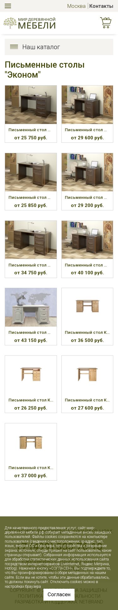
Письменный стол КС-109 (87, 399)
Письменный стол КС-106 (30, 399)
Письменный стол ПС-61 (30, 332)
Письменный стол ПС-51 (30, 129)
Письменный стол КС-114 (30, 467)
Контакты (101, 6)
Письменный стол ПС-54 (87, 197)
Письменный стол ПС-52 (87, 129)
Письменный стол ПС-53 (30, 197)
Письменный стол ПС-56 (87, 264)
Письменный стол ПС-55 (30, 264)
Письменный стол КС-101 (87, 332)
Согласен (59, 594)
